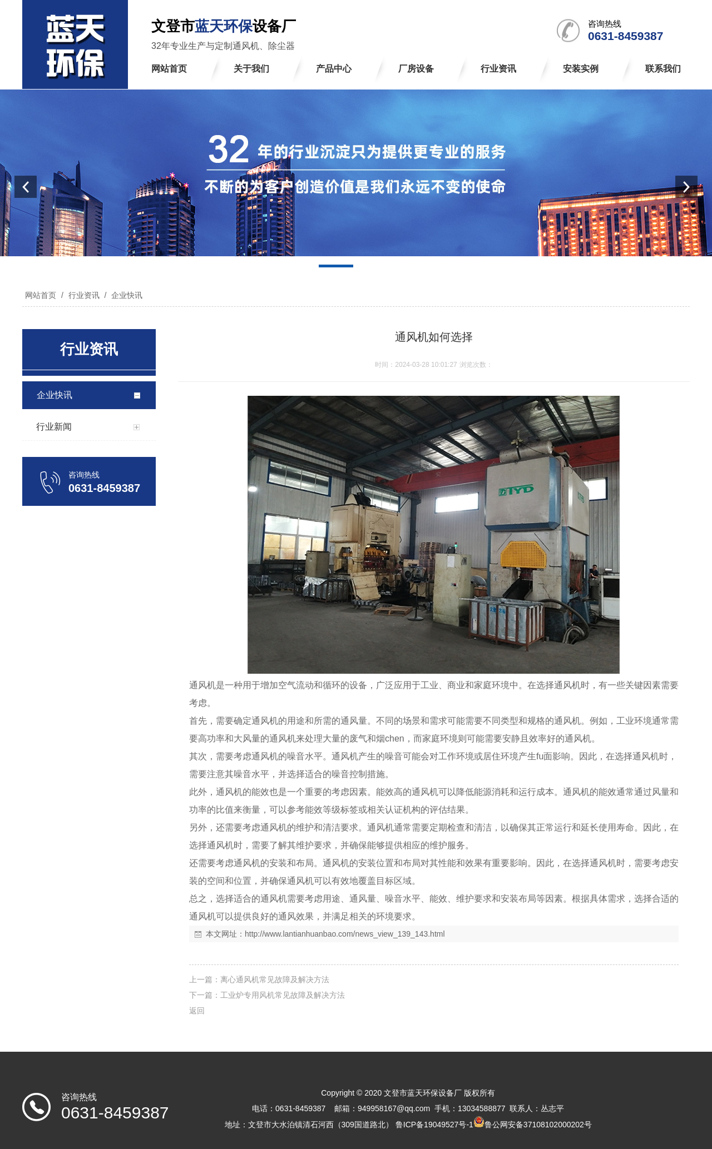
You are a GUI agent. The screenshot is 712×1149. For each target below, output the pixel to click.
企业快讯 (125, 295)
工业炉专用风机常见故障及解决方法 (282, 995)
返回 (197, 1010)
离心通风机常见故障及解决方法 (274, 979)
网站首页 (40, 295)
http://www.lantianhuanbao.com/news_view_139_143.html (345, 933)
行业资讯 (84, 295)
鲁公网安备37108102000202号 (538, 1124)
